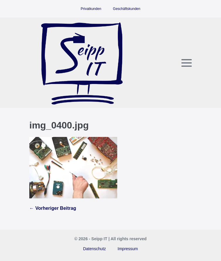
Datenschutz (94, 248)
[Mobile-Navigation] (186, 63)
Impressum (128, 248)
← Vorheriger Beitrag (52, 208)
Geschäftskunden (126, 9)
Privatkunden (91, 9)
